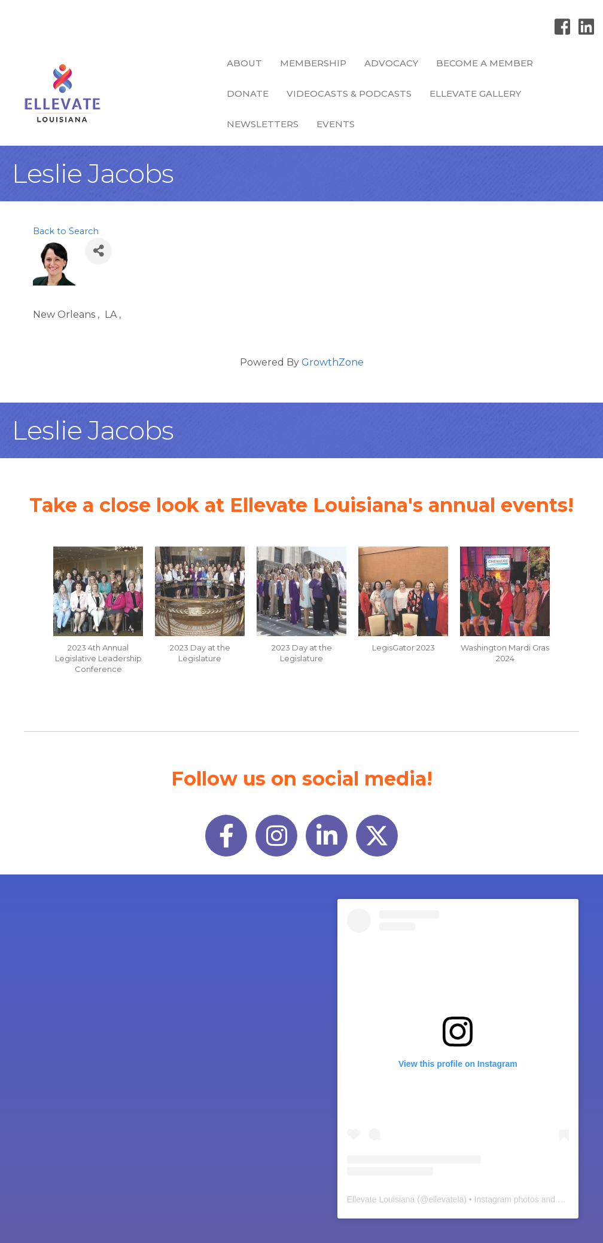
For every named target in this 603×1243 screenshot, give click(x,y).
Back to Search (66, 231)
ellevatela (446, 1199)
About (244, 63)
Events (335, 124)
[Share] (98, 251)
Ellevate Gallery (475, 93)
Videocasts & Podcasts (349, 93)
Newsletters (263, 124)
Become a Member (484, 63)
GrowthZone (333, 362)
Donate (248, 93)
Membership (313, 63)
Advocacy (391, 63)
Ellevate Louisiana (381, 1199)
